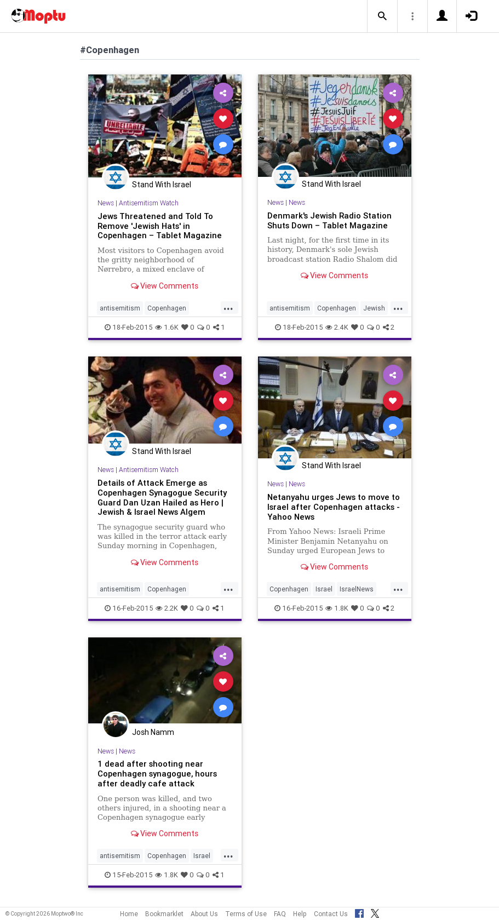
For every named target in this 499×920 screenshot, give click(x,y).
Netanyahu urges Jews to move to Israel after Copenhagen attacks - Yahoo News (333, 507)
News (105, 203)
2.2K (167, 608)
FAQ (280, 914)
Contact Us (331, 914)
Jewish (374, 308)
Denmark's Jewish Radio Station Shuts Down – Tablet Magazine (329, 220)
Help (300, 914)
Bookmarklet (164, 914)
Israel (324, 589)
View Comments (164, 286)
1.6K (167, 327)
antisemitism (120, 308)
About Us (204, 914)
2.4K (336, 327)
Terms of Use (246, 914)
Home (129, 914)
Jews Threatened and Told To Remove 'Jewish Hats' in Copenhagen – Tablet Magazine (159, 226)
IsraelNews (357, 589)
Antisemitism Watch (149, 203)
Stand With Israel (161, 184)
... (228, 307)
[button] (382, 16)
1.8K (336, 608)
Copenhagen (166, 308)
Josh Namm (153, 732)
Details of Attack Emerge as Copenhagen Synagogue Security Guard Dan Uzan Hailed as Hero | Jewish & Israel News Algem (162, 498)
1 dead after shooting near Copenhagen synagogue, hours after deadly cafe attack (157, 773)
